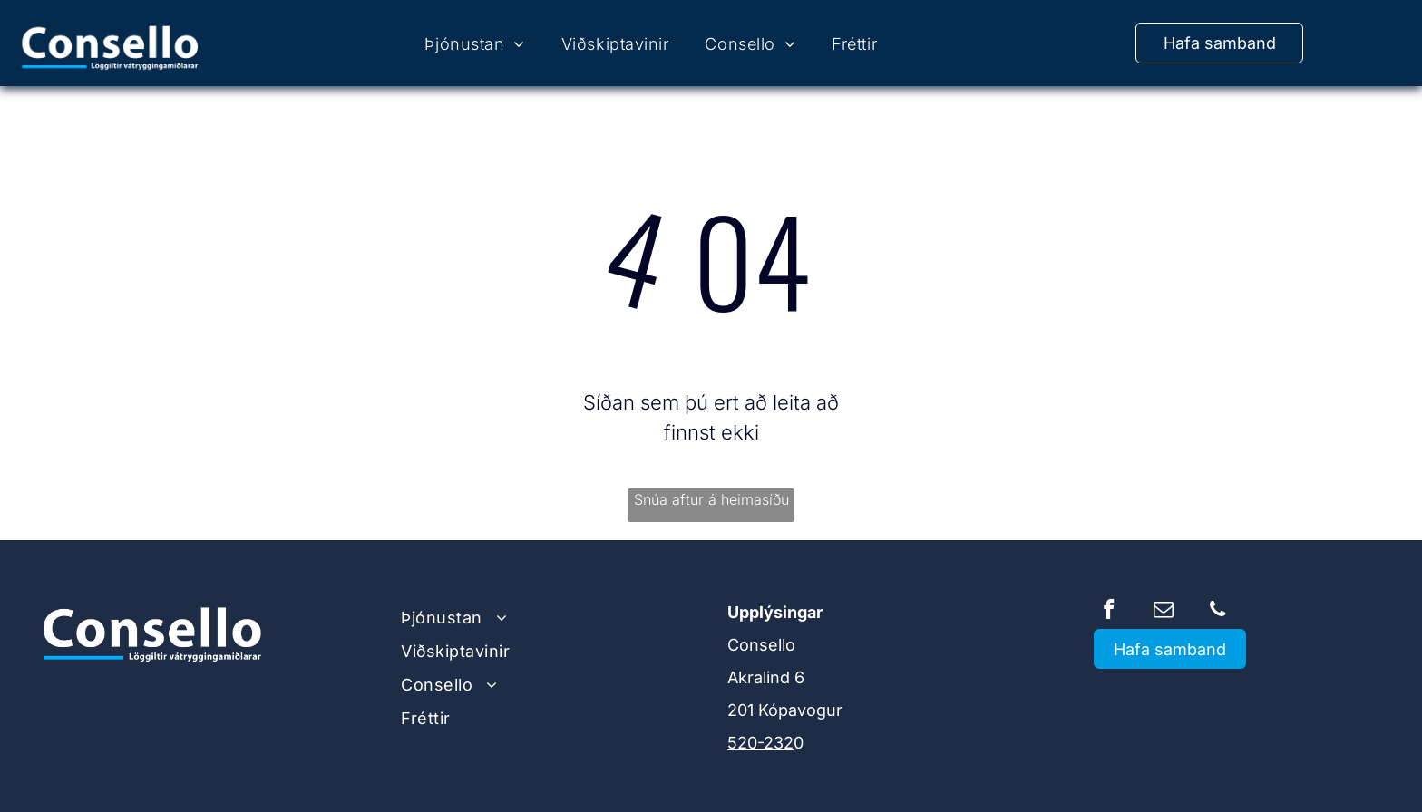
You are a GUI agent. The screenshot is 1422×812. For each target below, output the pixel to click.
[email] (1163, 611)
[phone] (1217, 611)
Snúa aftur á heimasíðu (711, 499)
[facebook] (1109, 611)
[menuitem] (474, 44)
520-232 (760, 742)
